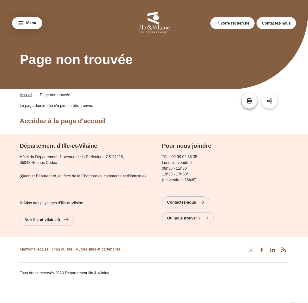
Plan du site (62, 249)
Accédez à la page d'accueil (63, 121)
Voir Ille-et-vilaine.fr (42, 220)
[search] (232, 23)
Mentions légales (34, 249)
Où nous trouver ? (184, 218)
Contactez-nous (276, 23)
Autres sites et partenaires (98, 249)
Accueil (26, 95)
